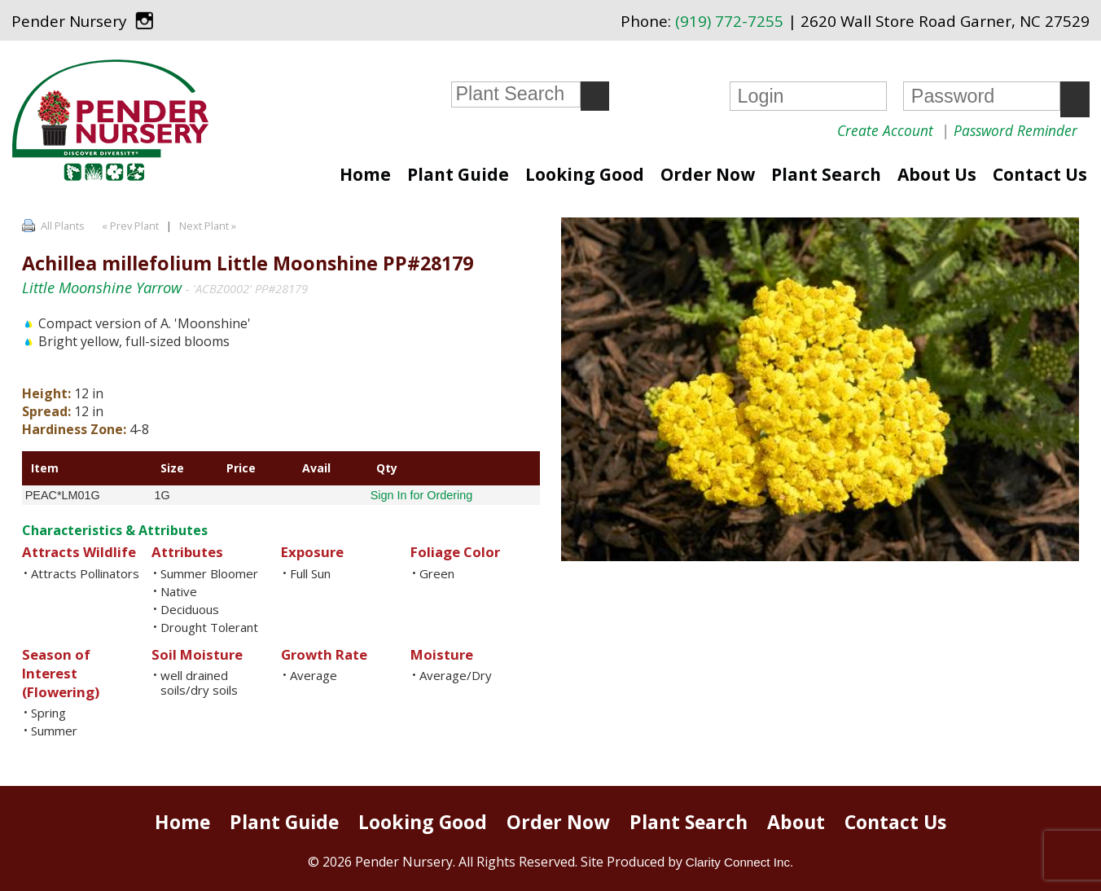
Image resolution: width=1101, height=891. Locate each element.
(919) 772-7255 (729, 21)
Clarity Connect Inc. (740, 862)
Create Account (885, 130)
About (796, 822)
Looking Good (584, 174)
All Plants (63, 225)
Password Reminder (1015, 130)
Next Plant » (209, 225)
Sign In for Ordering (422, 495)
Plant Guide (458, 174)
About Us (936, 174)
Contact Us (1040, 174)
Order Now (707, 174)
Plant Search (826, 174)
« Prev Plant (129, 225)
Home (365, 174)
